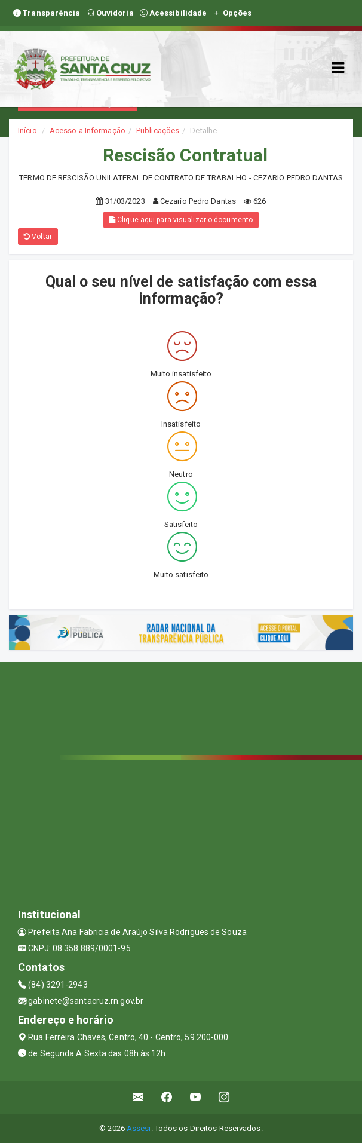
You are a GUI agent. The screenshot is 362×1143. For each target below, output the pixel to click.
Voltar (38, 236)
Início (27, 130)
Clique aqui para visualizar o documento (181, 220)
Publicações (157, 130)
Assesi (139, 1128)
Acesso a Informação (87, 130)
